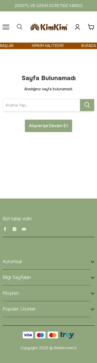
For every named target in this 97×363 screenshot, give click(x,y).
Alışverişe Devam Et (48, 125)
